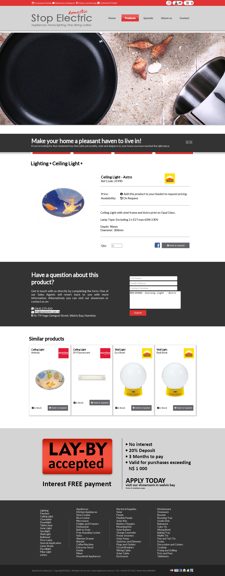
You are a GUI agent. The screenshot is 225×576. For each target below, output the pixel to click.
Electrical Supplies (126, 509)
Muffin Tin (162, 535)
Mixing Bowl (163, 529)
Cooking (161, 547)
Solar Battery (123, 529)
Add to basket (176, 245)
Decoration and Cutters (170, 544)
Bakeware (162, 523)
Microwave (82, 520)
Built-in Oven (83, 529)
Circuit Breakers (125, 547)
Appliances (82, 509)
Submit (135, 314)
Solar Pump (122, 538)
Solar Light (46, 528)
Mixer (79, 553)
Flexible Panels (124, 517)
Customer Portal (43, 3)
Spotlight (45, 531)
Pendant (44, 513)
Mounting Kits (124, 526)
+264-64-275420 (108, 3)
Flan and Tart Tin (166, 538)
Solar (119, 512)
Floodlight (45, 548)
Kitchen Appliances (86, 512)
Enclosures (122, 556)
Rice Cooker (83, 517)
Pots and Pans (165, 553)
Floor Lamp (46, 540)
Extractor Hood (84, 547)
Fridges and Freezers (87, 523)
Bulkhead (45, 537)
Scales (160, 541)
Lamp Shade (46, 545)
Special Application (50, 542)
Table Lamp (46, 525)
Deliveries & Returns (65, 3)
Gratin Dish (163, 520)
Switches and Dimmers (128, 541)
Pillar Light (45, 551)
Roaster (161, 514)
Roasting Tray (164, 517)
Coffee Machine (84, 544)
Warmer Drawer (85, 538)
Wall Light (120, 349)
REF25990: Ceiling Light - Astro (155, 300)
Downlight (45, 522)
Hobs (79, 535)
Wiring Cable (123, 550)
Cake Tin (162, 526)
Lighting (44, 510)
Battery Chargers (125, 523)
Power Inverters (125, 535)
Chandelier (46, 519)
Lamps (43, 554)
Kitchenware (164, 509)
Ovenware (163, 512)
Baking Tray (163, 532)
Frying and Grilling (167, 550)
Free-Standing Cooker (88, 532)
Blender (80, 541)
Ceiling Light (37, 349)
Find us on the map (87, 3)
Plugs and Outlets (126, 544)
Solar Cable (122, 553)
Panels (120, 514)
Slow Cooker (83, 514)
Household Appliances (88, 556)
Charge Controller (126, 532)
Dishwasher (82, 526)
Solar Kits (121, 520)
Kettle (79, 550)
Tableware (163, 556)
